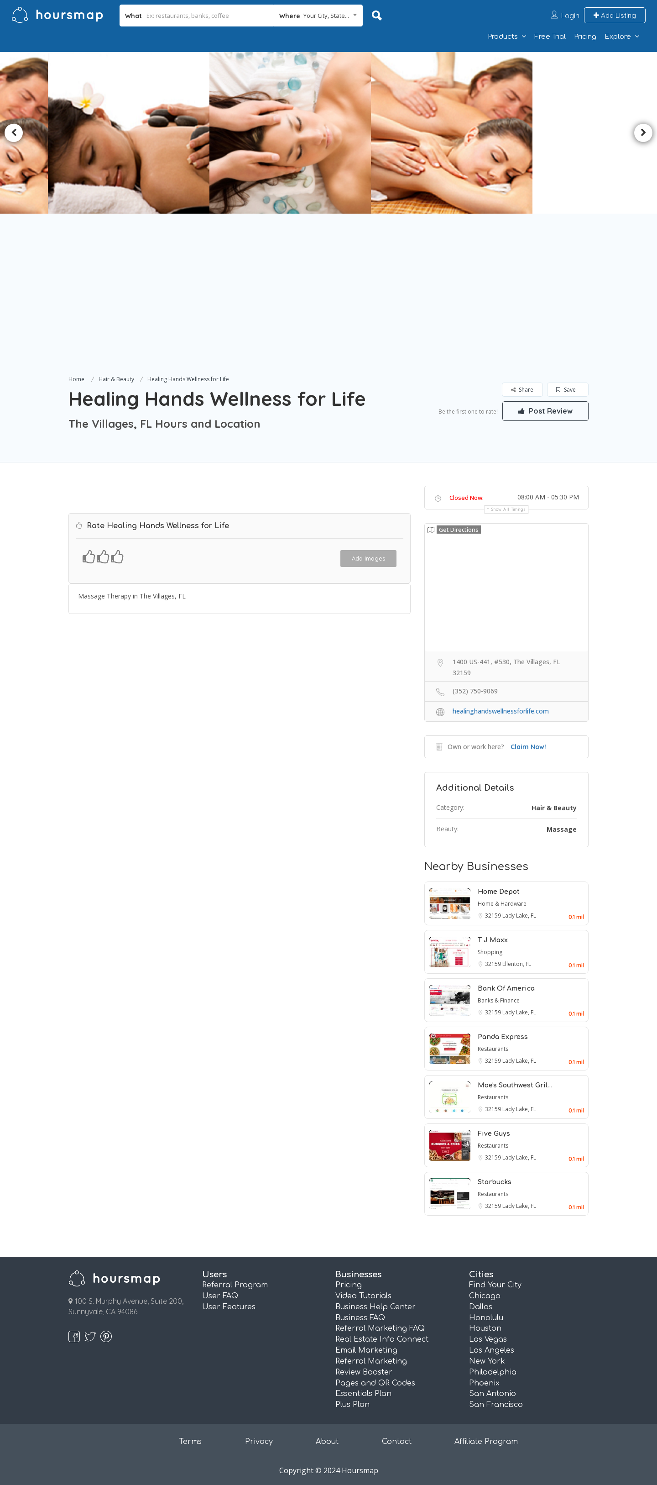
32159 (493, 915)
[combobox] (318, 15)
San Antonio (492, 1394)
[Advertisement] (328, 305)
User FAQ (220, 1296)
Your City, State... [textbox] (326, 15)
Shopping (490, 952)
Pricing (585, 37)
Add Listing (615, 15)
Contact (397, 1442)
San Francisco (496, 1405)
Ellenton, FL (516, 964)
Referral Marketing (371, 1361)
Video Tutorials (363, 1296)
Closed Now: (466, 497)
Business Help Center (375, 1307)
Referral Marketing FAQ (380, 1328)
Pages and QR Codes (375, 1383)
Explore (618, 37)
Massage (562, 829)
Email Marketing (366, 1350)
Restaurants (493, 1049)
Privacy (259, 1442)
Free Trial (550, 37)
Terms (190, 1442)
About (327, 1442)
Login (570, 15)
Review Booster (363, 1372)
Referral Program (235, 1285)
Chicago (485, 1296)
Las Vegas (488, 1339)
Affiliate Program (486, 1442)
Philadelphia (492, 1372)
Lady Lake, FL (519, 915)
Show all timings (508, 509)
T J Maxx (493, 940)
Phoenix (484, 1383)
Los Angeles (491, 1350)
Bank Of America (506, 988)
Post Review (545, 410)
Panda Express (503, 1037)
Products (503, 37)
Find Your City (495, 1285)
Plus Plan (352, 1405)
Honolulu (486, 1318)
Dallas (480, 1307)
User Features (229, 1307)
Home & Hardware (502, 904)
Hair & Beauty (116, 379)
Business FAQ (360, 1318)
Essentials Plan (363, 1394)
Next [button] (643, 133)
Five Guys (494, 1133)
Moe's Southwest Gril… (515, 1085)
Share (522, 390)
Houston (485, 1328)
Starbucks (494, 1182)
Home (76, 379)
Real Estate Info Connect (381, 1339)
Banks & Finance (499, 1000)
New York (487, 1361)
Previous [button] (13, 133)
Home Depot (499, 891)
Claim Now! (528, 747)
